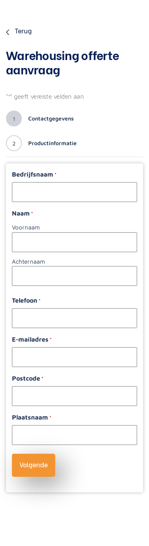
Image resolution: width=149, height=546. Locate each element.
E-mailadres (32, 340)
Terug (19, 30)
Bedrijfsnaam (34, 175)
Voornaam (26, 227)
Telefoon (26, 301)
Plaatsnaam (31, 418)
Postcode (27, 379)
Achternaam (28, 261)
